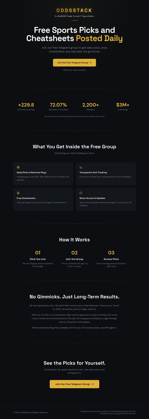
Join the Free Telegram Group (74, 62)
